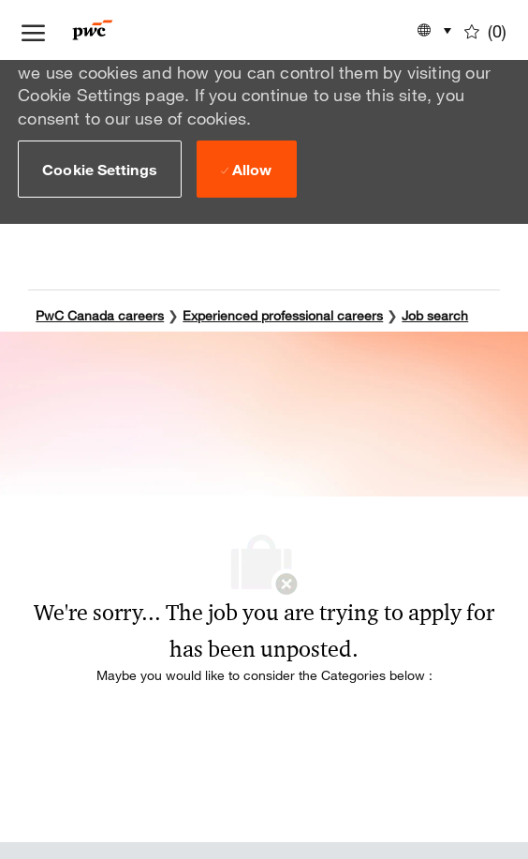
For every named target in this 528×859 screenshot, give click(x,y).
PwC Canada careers (100, 315)
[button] (100, 169)
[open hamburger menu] (33, 30)
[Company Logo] (120, 30)
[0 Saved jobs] (485, 30)
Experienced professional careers (283, 315)
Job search (435, 315)
